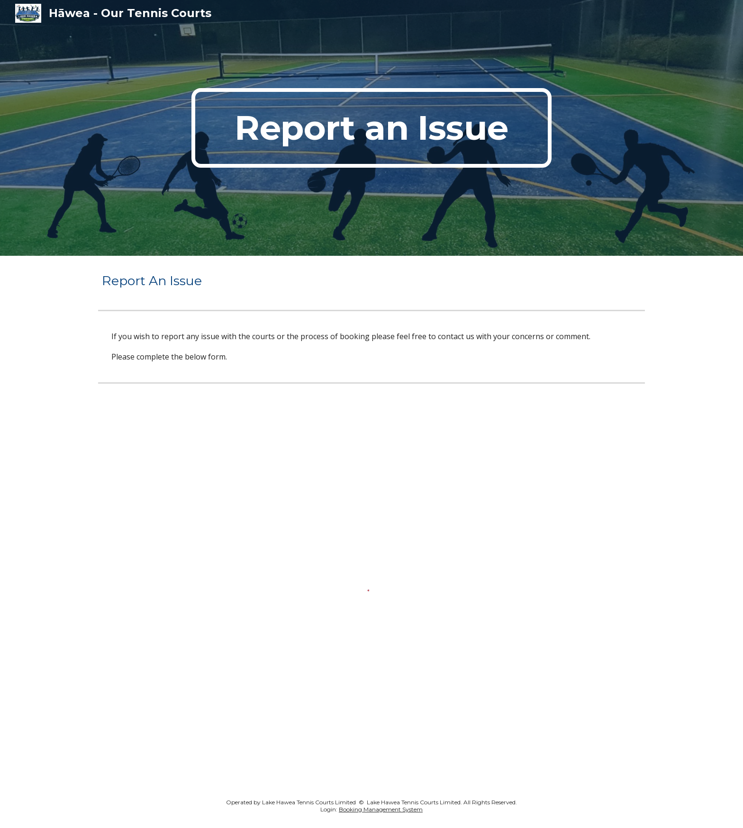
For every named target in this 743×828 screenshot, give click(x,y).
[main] (371, 128)
